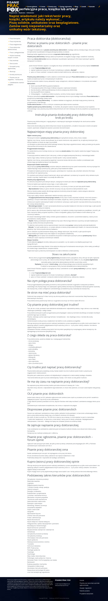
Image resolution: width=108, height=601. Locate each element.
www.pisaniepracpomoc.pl (61, 585)
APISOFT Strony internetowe (62, 598)
